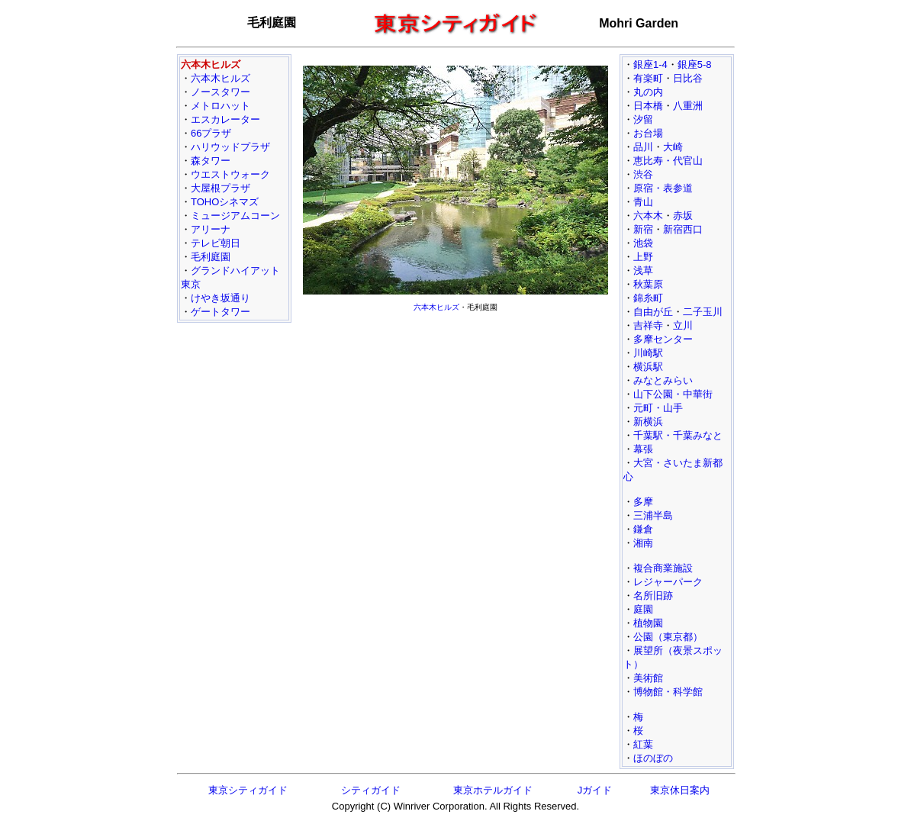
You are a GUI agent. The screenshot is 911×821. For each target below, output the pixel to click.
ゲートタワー (220, 311)
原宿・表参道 (663, 188)
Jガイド (595, 790)
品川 (643, 147)
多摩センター (663, 339)
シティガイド (371, 790)
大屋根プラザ (220, 188)
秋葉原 (648, 284)
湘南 (643, 543)
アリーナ (210, 229)
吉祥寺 (648, 325)
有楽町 (648, 78)
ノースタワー (220, 92)
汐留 (643, 119)
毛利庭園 (210, 256)
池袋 (643, 243)
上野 (643, 256)
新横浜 (648, 421)
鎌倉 (643, 529)
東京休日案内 (680, 790)
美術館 (648, 678)
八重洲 (688, 105)
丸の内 (648, 92)
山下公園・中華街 (673, 394)
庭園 (643, 609)
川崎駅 (648, 353)
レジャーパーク (668, 582)
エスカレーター (225, 119)
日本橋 (648, 105)
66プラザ (211, 133)
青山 (643, 202)
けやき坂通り (220, 298)
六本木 (648, 215)
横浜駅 (648, 366)
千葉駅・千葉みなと (678, 435)
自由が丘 (653, 311)
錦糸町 (648, 298)
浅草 (643, 270)
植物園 (648, 623)
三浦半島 (653, 515)
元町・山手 (658, 408)
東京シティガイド (248, 790)
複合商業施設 (663, 568)
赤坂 (683, 215)
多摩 (643, 501)
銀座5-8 (695, 64)
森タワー (210, 160)
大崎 (673, 147)
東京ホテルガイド (493, 790)
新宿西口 (683, 229)
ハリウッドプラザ (230, 147)
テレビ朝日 (215, 243)
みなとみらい (663, 380)
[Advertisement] (455, 424)
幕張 (643, 449)
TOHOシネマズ (225, 202)
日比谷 (688, 78)
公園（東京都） (668, 636)
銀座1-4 (650, 64)
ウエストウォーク (230, 174)
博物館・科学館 (668, 691)
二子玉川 (703, 311)
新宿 (643, 229)
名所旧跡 (653, 595)
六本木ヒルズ (220, 78)
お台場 (648, 133)
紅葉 (643, 744)
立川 (683, 325)
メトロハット (220, 105)
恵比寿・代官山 (668, 160)
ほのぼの (653, 758)
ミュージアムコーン (235, 215)
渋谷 (643, 174)
